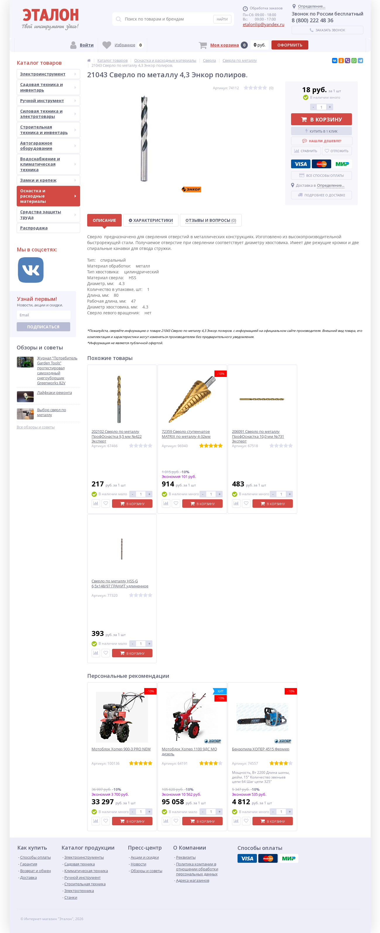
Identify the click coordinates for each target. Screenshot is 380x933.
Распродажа (34, 228)
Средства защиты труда (48, 214)
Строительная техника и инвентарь (48, 129)
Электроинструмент (48, 74)
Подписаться (43, 327)
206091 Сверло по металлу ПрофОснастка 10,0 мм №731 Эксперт (258, 436)
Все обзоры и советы (36, 427)
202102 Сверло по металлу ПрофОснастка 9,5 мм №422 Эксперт (117, 436)
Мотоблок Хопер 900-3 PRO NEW (121, 749)
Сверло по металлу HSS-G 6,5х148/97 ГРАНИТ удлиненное (120, 584)
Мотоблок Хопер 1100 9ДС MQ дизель (189, 752)
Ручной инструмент (48, 100)
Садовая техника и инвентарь (48, 87)
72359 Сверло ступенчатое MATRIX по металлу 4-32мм (186, 434)
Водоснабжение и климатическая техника (48, 164)
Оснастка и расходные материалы (48, 196)
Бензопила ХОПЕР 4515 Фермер (260, 749)
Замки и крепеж (48, 180)
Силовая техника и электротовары (48, 113)
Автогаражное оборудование (48, 145)
